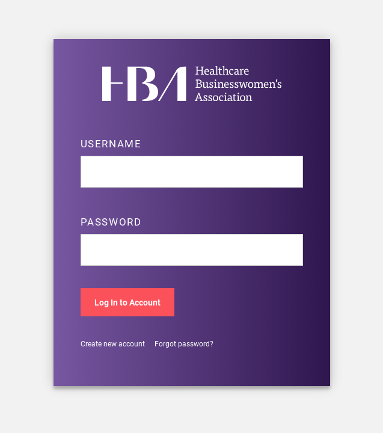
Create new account (113, 343)
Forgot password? (184, 343)
